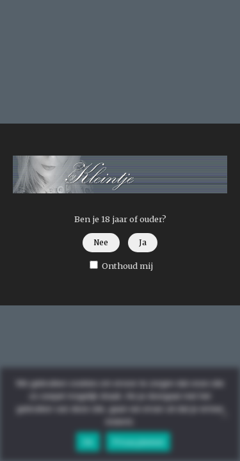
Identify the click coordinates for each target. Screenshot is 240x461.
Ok (88, 442)
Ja (143, 242)
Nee (100, 242)
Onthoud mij (121, 266)
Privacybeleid (138, 442)
